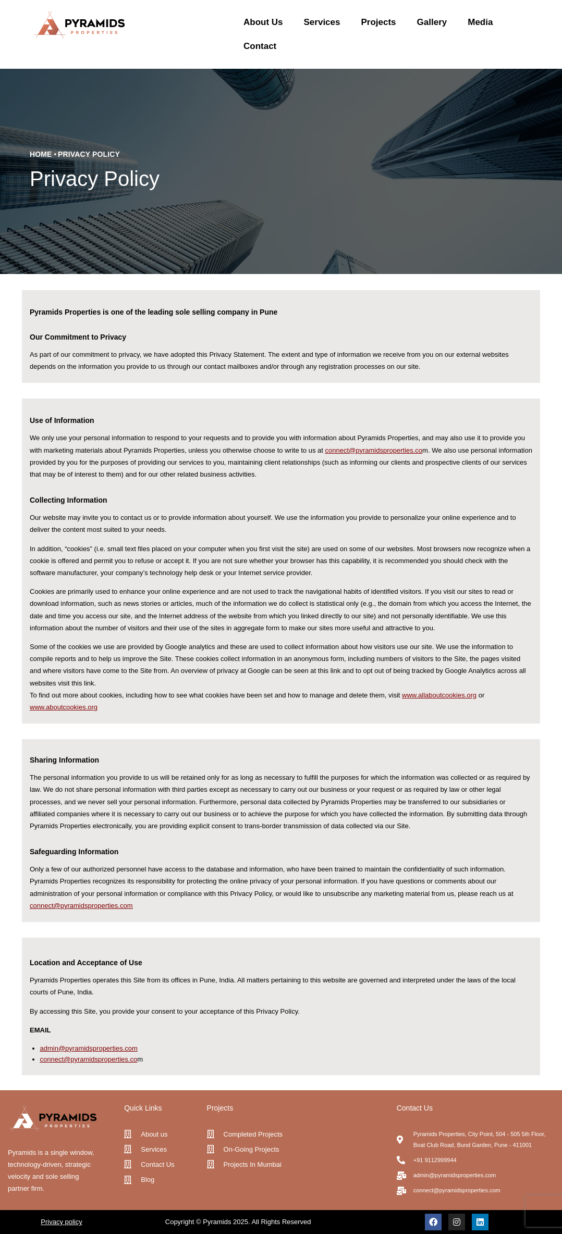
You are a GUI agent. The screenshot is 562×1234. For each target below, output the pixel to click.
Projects (378, 22)
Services (322, 22)
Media (480, 22)
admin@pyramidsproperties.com (89, 1048)
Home (41, 154)
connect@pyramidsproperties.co (78, 905)
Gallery (432, 22)
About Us (263, 22)
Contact (259, 46)
